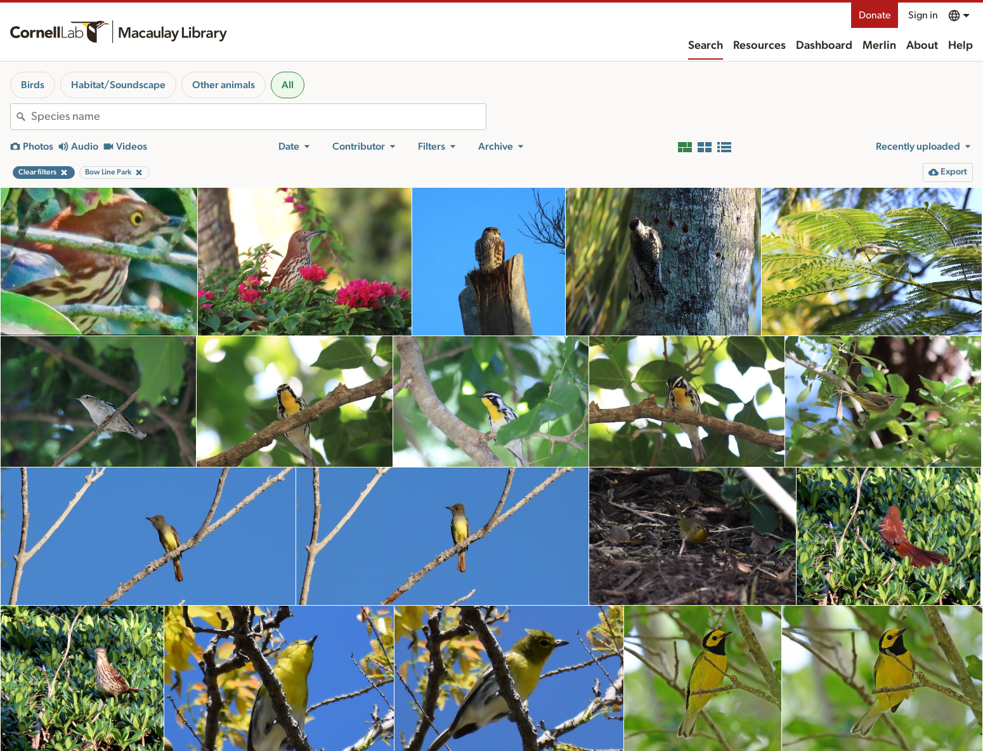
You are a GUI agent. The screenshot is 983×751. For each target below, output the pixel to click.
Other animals (223, 85)
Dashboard (824, 45)
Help (960, 45)
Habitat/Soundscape (118, 85)
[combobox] (258, 116)
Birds (32, 85)
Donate (874, 15)
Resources (759, 45)
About (922, 45)
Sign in (923, 15)
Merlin (879, 45)
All (288, 85)
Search (705, 45)
